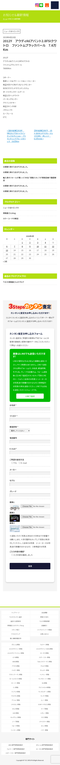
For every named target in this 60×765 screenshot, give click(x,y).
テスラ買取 (44, 717)
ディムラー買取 (44, 670)
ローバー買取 (15, 683)
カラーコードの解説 (10, 218)
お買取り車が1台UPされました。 (15, 166)
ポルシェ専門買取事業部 (44, 745)
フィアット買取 (15, 692)
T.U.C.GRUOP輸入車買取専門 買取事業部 (15, 5)
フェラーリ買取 (44, 644)
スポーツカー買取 (44, 657)
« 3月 (5, 261)
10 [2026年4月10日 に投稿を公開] (38, 246)
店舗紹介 (44, 625)
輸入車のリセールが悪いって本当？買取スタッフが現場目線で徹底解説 (29, 179)
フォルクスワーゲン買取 (44, 662)
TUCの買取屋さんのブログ (13, 282)
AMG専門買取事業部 (15, 745)
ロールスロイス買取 (16, 679)
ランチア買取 (44, 696)
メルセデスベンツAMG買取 (44, 649)
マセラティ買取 (15, 696)
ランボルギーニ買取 (44, 692)
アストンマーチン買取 (15, 674)
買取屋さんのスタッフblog (15, 625)
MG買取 (44, 683)
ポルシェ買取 (16, 644)
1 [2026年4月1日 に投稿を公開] (22, 242)
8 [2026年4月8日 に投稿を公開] (22, 246)
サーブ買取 (44, 709)
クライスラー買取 (44, 722)
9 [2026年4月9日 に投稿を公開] (29, 246)
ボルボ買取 (15, 709)
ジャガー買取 (16, 670)
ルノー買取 (44, 700)
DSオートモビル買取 (44, 704)
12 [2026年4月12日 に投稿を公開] (53, 246)
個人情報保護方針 (15, 638)
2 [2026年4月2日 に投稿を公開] (29, 242)
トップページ (16, 613)
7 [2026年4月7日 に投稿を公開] (14, 246)
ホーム (5, 19)
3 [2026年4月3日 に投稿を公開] (37, 242)
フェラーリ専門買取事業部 (15, 749)
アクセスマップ (15, 634)
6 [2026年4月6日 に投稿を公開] (6, 246)
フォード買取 (16, 726)
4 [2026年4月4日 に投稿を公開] (45, 242)
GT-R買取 (16, 657)
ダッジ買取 (44, 726)
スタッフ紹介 (16, 630)
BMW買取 (15, 662)
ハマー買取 (44, 730)
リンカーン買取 (15, 730)
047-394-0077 (47, 5)
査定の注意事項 (16, 621)
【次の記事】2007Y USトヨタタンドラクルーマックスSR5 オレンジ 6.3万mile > (43, 134)
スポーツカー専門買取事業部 (16, 753)
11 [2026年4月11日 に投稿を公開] (45, 246)
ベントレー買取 (44, 674)
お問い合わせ (44, 634)
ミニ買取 (15, 687)
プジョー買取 (16, 700)
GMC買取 (16, 713)
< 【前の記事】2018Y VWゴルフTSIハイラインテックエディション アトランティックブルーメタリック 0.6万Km (16, 136)
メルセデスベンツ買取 (15, 649)
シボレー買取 (44, 713)
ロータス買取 (44, 653)
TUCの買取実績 (44, 621)
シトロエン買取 (15, 704)
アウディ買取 (15, 666)
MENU (55, 5)
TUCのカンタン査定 (15, 617)
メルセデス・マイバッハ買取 (15, 653)
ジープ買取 (15, 722)
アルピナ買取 (44, 666)
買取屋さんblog (9, 213)
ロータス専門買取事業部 (44, 749)
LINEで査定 (30, 396)
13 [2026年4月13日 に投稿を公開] (7, 250)
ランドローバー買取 (44, 679)
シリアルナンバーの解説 (44, 630)
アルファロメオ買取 (44, 687)
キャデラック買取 (15, 717)
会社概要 (44, 613)
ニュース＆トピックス (11, 207)
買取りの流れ (44, 617)
